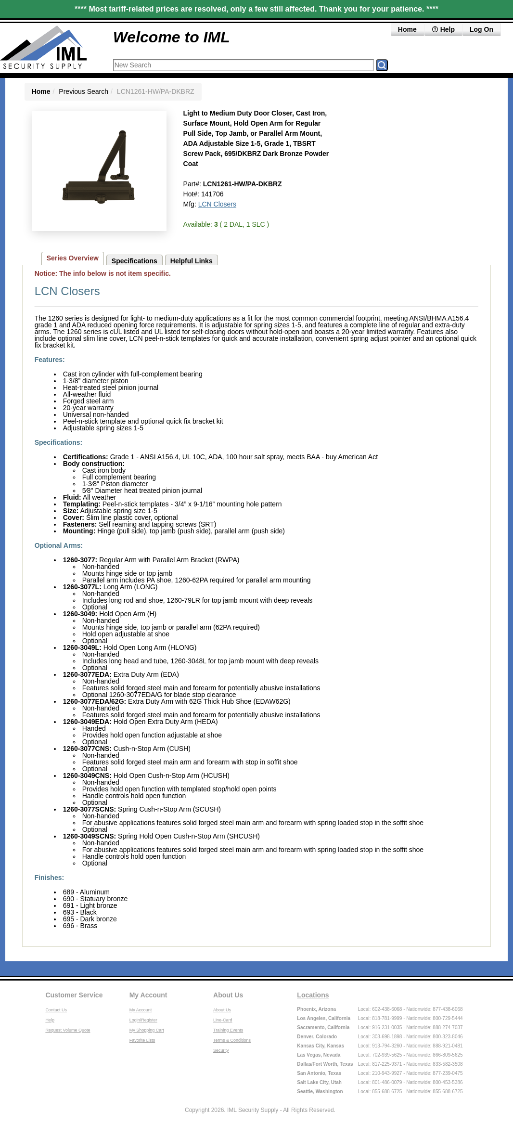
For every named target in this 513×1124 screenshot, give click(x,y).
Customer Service (74, 995)
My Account (148, 995)
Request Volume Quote (67, 1030)
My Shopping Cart (146, 1030)
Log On (481, 29)
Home (407, 29)
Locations (313, 995)
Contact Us (56, 1010)
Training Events (228, 1030)
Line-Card (222, 1020)
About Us (228, 995)
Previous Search (83, 91)
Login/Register (143, 1020)
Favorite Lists (142, 1040)
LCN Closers (217, 204)
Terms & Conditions (232, 1040)
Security (221, 1050)
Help (443, 29)
